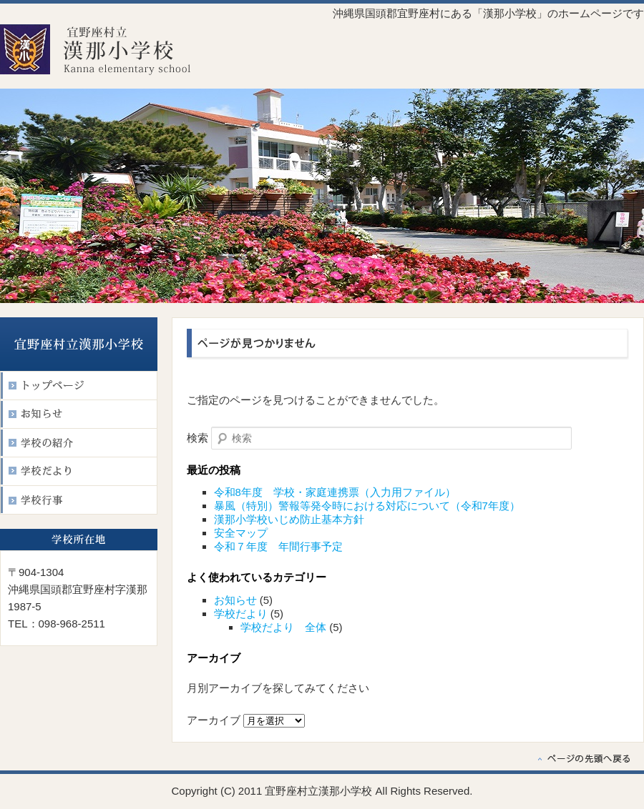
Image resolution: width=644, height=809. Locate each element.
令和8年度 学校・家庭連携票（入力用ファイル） (335, 492)
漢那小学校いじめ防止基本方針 (289, 519)
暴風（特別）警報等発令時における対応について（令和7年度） (367, 506)
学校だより (241, 613)
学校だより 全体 (283, 627)
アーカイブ (213, 720)
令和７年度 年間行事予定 (278, 546)
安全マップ (241, 533)
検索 (197, 438)
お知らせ (235, 600)
